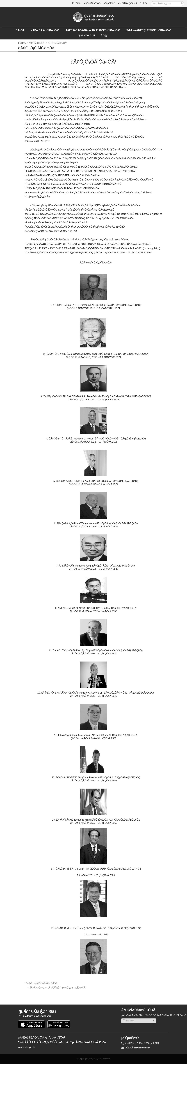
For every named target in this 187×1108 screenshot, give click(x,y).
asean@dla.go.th (142, 1048)
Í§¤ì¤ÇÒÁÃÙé (86, 35)
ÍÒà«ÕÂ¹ (20, 30)
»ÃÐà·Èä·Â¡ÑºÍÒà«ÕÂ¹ (45, 30)
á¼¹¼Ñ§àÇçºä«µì (127, 3)
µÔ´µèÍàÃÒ (109, 3)
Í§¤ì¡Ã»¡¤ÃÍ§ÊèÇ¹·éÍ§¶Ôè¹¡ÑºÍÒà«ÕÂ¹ (148, 30)
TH (141, 3)
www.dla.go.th (26, 1047)
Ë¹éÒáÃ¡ (76, 3)
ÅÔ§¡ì (104, 35)
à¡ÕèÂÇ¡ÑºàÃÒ (92, 3)
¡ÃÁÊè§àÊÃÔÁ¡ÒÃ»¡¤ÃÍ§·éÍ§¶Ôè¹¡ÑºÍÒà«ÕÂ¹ (92, 30)
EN (146, 3)
